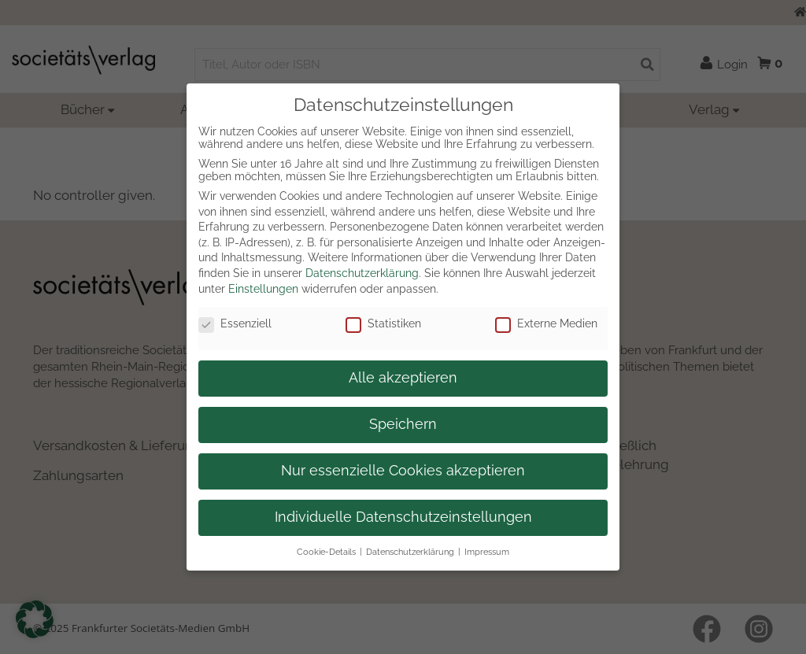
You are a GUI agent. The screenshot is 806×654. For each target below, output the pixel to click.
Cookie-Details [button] (326, 551)
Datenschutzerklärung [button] (410, 551)
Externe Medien (546, 323)
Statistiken (383, 323)
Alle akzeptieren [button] (403, 378)
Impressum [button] (486, 551)
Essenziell (235, 323)
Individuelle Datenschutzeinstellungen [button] (403, 517)
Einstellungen (263, 289)
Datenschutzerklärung (362, 273)
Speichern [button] (403, 424)
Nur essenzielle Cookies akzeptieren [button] (403, 470)
